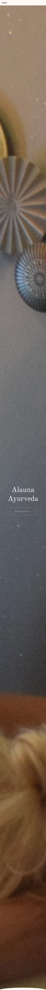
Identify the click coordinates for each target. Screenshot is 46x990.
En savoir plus (23, 511)
